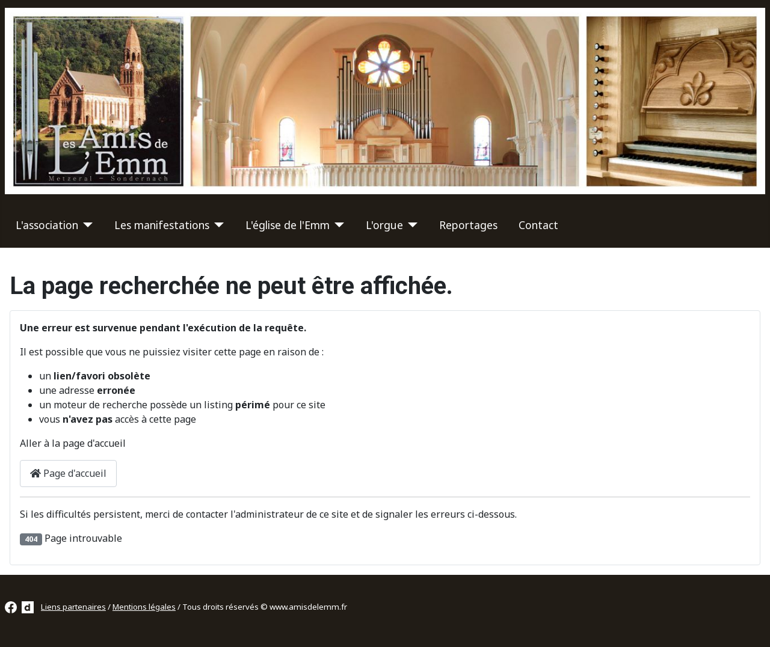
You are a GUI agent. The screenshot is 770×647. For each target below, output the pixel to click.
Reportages (468, 225)
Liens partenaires (73, 606)
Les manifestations (161, 225)
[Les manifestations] (216, 225)
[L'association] (85, 225)
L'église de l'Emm (287, 225)
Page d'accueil (68, 473)
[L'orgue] (410, 225)
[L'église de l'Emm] (337, 225)
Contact (538, 225)
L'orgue (384, 225)
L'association (47, 225)
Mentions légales (144, 606)
